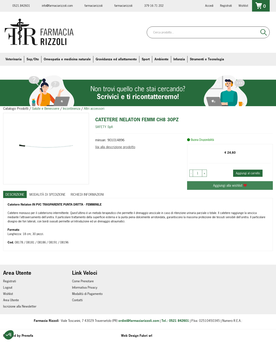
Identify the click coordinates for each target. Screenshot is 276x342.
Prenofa (27, 335)
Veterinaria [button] (13, 59)
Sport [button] (146, 59)
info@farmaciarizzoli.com (57, 6)
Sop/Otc (32, 59)
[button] (9, 335)
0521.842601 (21, 6)
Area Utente (11, 300)
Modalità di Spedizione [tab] (47, 194)
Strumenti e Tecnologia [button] (207, 59)
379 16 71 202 (154, 6)
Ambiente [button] (162, 59)
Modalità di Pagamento (87, 294)
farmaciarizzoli (94, 6)
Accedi (209, 6)
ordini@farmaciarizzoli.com (138, 320)
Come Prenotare (83, 281)
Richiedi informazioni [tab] (87, 194)
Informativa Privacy (84, 287)
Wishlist (243, 6)
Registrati (226, 6)
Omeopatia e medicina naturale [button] (67, 59)
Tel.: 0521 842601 (175, 320)
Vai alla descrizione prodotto (115, 147)
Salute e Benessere (45, 108)
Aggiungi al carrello (248, 173)
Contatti (77, 300)
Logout (7, 287)
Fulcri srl (146, 335)
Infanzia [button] (179, 59)
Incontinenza (71, 108)
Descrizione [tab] (14, 194)
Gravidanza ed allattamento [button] (116, 59)
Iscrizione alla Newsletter (19, 306)
